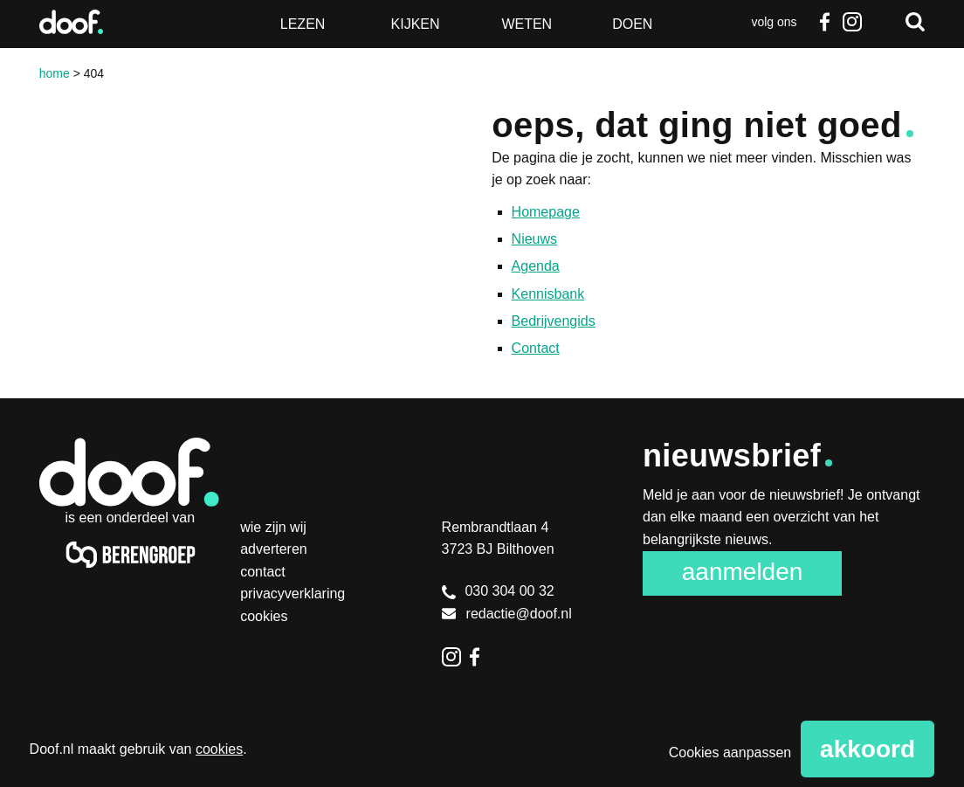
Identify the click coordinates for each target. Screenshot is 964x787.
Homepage (546, 211)
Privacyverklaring (292, 593)
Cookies (263, 616)
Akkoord (867, 749)
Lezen (303, 24)
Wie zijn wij (273, 527)
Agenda (536, 266)
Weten (526, 24)
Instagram (852, 21)
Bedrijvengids (554, 321)
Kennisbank (548, 293)
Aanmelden (742, 571)
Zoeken (915, 21)
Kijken (415, 24)
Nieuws (534, 238)
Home (54, 73)
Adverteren (273, 549)
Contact (536, 348)
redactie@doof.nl (507, 613)
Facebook (824, 21)
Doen (632, 24)
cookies (219, 749)
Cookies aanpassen (730, 752)
